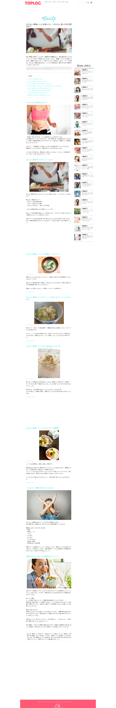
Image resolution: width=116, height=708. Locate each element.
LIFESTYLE (55, 1)
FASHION (46, 1)
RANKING (66, 1)
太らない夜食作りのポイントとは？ (37, 81)
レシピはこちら (30, 291)
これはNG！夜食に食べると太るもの (37, 92)
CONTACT (64, 701)
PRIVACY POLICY (70, 701)
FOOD (59, 1)
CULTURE (62, 1)
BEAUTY (50, 1)
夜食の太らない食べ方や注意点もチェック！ (39, 95)
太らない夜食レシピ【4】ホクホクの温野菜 (39, 90)
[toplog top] (33, 3)
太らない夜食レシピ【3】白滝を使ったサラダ (40, 88)
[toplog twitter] (92, 2)
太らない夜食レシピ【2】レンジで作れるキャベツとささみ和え (44, 85)
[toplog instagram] (88, 2)
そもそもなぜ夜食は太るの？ (35, 79)
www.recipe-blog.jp (29, 274)
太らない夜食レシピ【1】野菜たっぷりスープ (40, 83)
